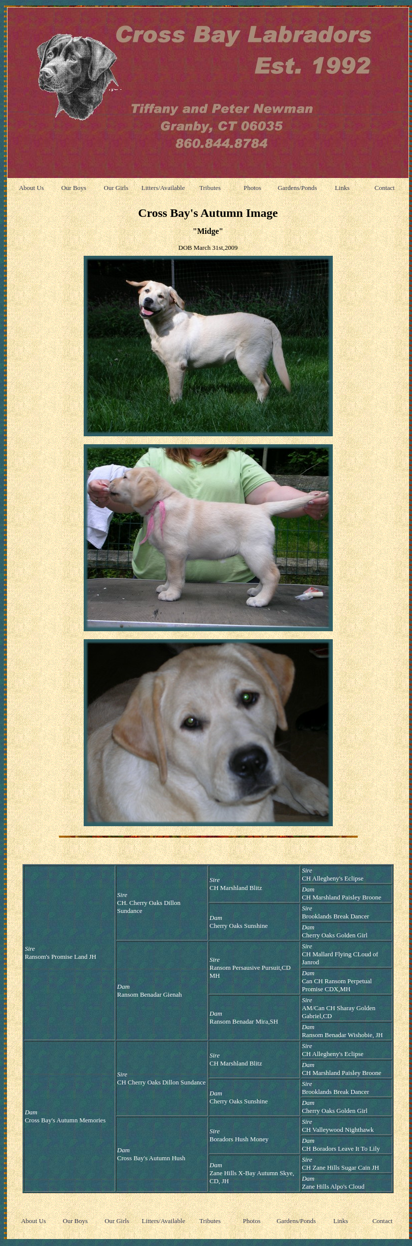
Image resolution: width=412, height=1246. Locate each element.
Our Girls (116, 187)
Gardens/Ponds (297, 187)
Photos (252, 187)
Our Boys (73, 187)
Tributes (210, 187)
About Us (31, 187)
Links (342, 187)
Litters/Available (163, 187)
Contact (385, 187)
